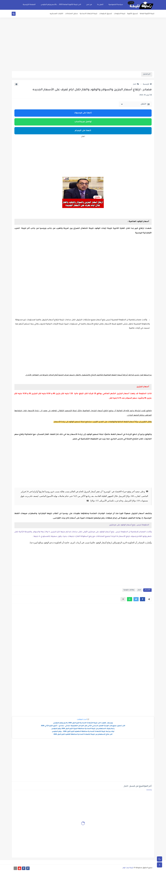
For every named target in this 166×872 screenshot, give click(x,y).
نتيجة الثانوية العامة (147, 14)
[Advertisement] (83, 50)
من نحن (89, 5)
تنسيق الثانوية (132, 14)
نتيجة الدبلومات (119, 14)
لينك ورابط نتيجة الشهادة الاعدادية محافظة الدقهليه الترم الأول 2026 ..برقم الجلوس (83, 731)
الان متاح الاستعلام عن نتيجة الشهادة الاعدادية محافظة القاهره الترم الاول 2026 (83, 734)
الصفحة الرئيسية (29, 5)
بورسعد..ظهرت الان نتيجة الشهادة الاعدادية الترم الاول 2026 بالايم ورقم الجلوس (83, 723)
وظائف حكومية (129, 590)
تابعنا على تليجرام (83, 131)
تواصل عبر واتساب (83, 122)
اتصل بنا (100, 5)
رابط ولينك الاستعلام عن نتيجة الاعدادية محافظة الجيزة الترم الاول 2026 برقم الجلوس (83, 729)
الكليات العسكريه (56, 14)
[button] (142, 599)
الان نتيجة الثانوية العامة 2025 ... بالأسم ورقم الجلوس (61, 5)
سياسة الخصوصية (116, 5)
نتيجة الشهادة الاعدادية (88, 14)
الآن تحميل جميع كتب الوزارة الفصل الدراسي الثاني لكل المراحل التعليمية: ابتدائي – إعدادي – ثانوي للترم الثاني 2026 (83, 726)
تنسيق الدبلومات (105, 14)
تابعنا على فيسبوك (83, 113)
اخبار (136, 84)
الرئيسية (147, 84)
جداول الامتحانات (71, 14)
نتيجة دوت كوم (128, 868)
